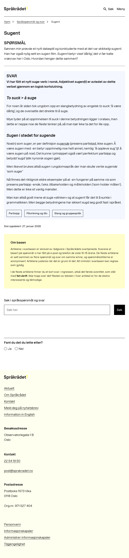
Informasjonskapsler (18, 531)
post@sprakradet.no (18, 471)
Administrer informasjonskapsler (27, 537)
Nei (21, 348)
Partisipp (14, 213)
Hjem (7, 21)
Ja (9, 348)
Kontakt (9, 401)
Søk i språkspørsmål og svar (24, 300)
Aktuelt (9, 388)
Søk (108, 9)
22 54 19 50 (12, 461)
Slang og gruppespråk (67, 213)
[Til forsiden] (16, 9)
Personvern (12, 524)
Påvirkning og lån (37, 213)
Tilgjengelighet (14, 544)
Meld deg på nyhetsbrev (21, 408)
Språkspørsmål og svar (31, 21)
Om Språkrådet (15, 395)
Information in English (19, 414)
